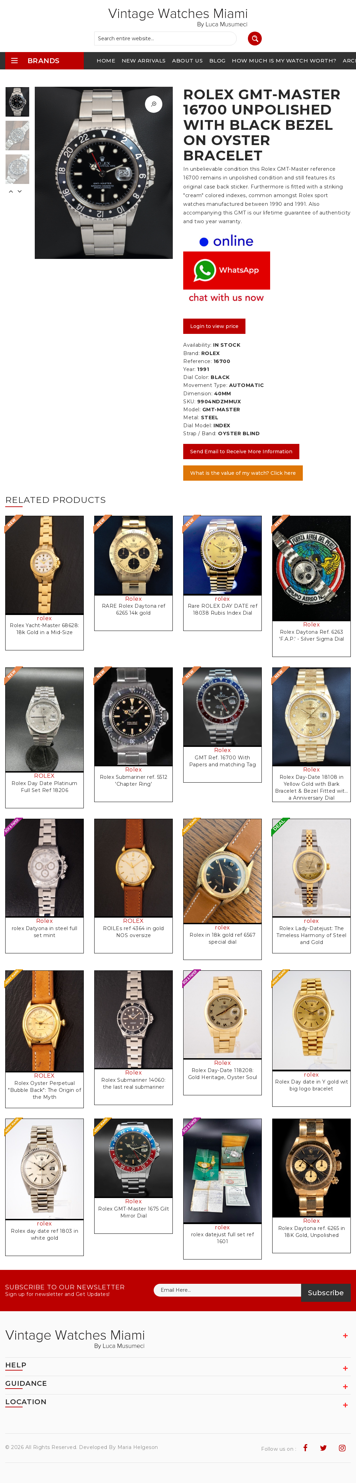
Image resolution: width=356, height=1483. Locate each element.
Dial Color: (196, 377)
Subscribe (326, 1293)
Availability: (197, 345)
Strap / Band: (200, 433)
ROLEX (44, 776)
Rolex (133, 599)
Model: (192, 409)
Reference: (197, 361)
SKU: (189, 401)
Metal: (191, 417)
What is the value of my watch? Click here (243, 473)
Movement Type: (205, 385)
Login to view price (214, 326)
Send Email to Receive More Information (241, 451)
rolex (44, 618)
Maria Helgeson (138, 1447)
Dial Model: (197, 425)
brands (35, 60)
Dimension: (197, 393)
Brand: (191, 353)
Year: (189, 369)
